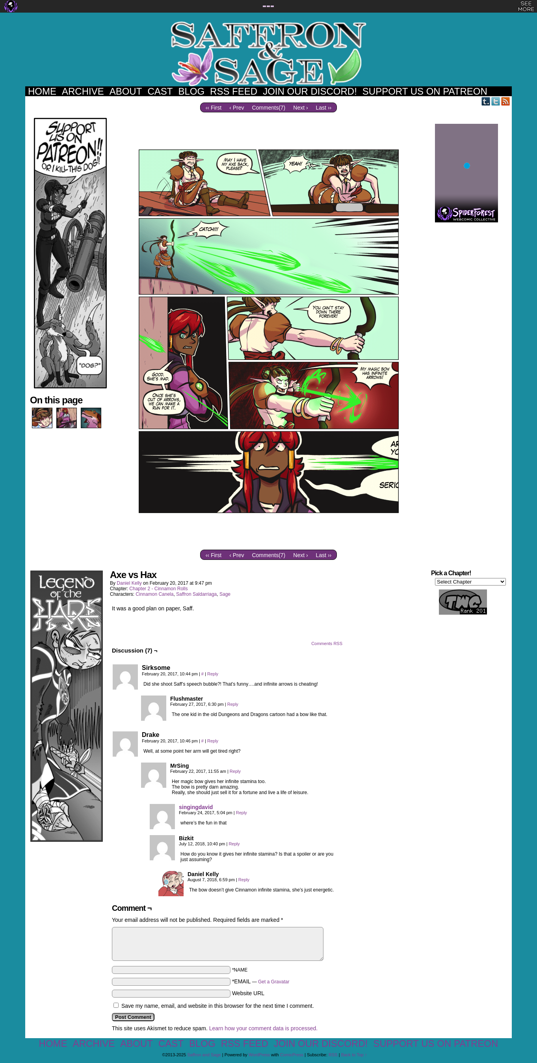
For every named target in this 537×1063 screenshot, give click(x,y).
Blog (191, 91)
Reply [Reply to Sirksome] (212, 673)
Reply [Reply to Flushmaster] (232, 704)
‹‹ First (213, 107)
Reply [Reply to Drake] (212, 741)
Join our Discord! (310, 91)
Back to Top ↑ (354, 1054)
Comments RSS (326, 643)
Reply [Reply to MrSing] (235, 771)
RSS (506, 101)
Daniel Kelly (129, 583)
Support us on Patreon (424, 91)
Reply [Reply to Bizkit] (234, 843)
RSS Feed (233, 91)
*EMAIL (261, 981)
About (126, 91)
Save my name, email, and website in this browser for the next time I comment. (217, 1006)
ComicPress (291, 1054)
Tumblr (486, 101)
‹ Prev (236, 107)
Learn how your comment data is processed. (263, 1028)
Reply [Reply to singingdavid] (241, 812)
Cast (160, 91)
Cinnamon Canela (154, 594)
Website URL (248, 993)
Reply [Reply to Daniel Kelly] (243, 879)
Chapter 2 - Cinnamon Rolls (158, 588)
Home (42, 91)
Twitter (496, 101)
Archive (83, 91)
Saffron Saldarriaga (196, 594)
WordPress (259, 1054)
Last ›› (324, 107)
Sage (224, 594)
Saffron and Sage (268, 53)
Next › (300, 107)
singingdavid (196, 807)
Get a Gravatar (273, 982)
